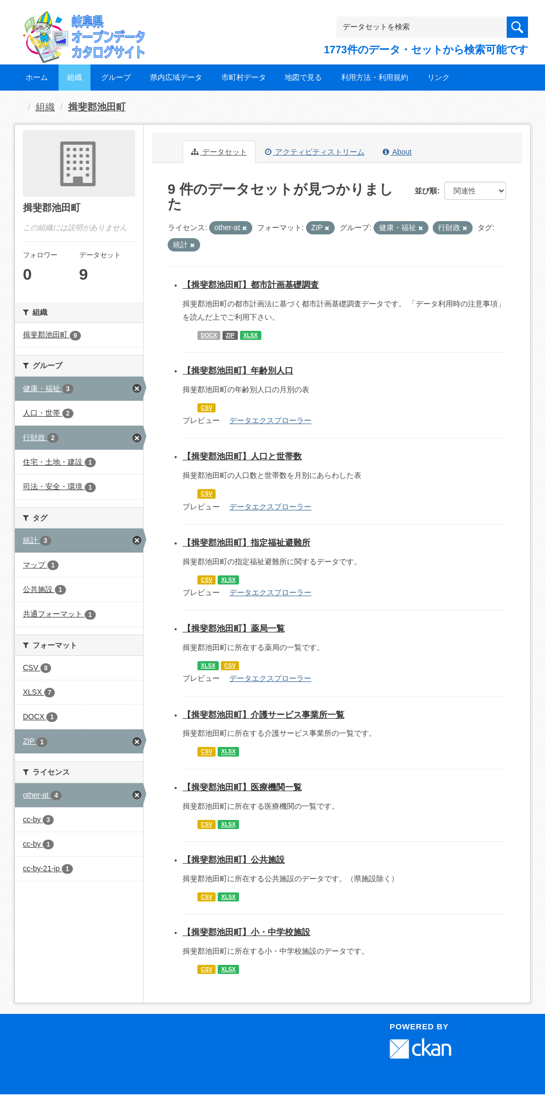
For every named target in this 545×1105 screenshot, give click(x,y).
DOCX (209, 335)
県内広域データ (176, 77)
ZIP (230, 335)
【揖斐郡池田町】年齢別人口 (238, 370)
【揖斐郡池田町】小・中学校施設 (246, 932)
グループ (116, 77)
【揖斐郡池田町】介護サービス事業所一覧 (263, 714)
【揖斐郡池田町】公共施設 (234, 859)
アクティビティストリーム (315, 152)
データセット (219, 152)
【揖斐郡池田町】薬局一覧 (234, 628)
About (397, 152)
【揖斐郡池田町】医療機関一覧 (242, 787)
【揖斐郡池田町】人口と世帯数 (242, 456)
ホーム (37, 77)
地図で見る (303, 77)
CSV (206, 407)
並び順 (426, 190)
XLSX (250, 335)
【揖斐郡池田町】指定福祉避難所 (246, 542)
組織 (74, 77)
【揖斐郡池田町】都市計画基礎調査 (251, 284)
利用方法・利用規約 (374, 77)
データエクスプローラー (270, 420)
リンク (438, 77)
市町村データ (243, 77)
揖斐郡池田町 (97, 107)
